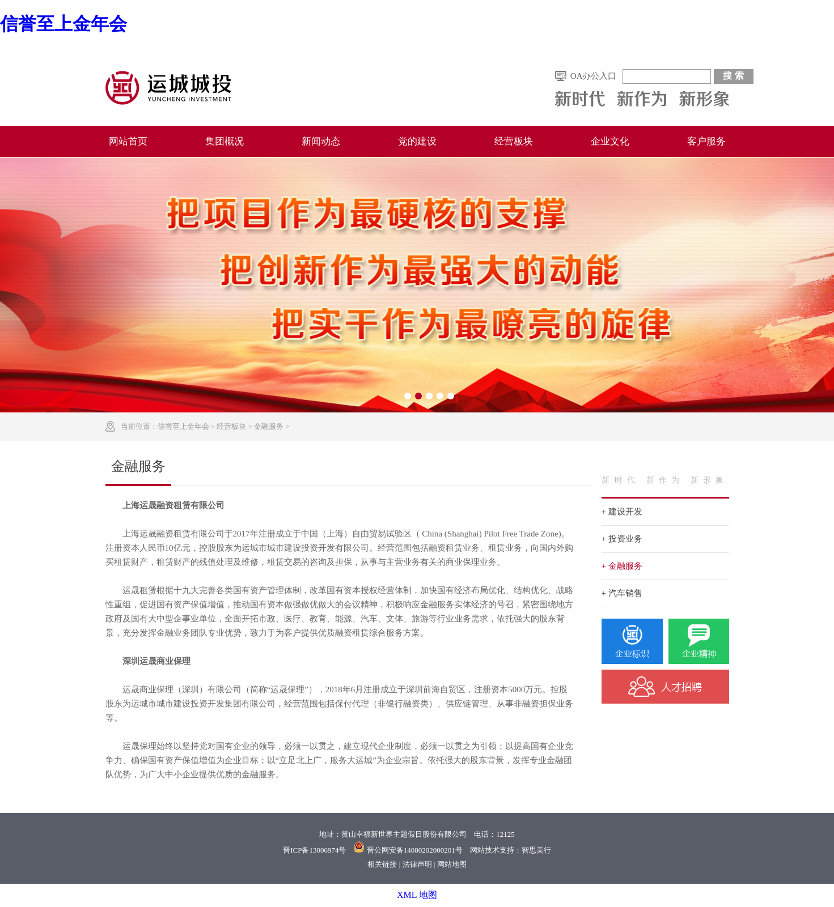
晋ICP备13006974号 (314, 850)
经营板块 (513, 141)
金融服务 (268, 426)
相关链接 (382, 864)
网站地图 (452, 864)
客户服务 (706, 141)
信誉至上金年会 (63, 24)
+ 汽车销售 (622, 593)
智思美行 (536, 850)
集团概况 (224, 141)
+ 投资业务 (622, 538)
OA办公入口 (593, 75)
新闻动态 (321, 141)
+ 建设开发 (622, 511)
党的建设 (417, 141)
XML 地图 (417, 895)
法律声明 (417, 864)
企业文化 (610, 141)
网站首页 (128, 141)
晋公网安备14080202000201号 (415, 850)
